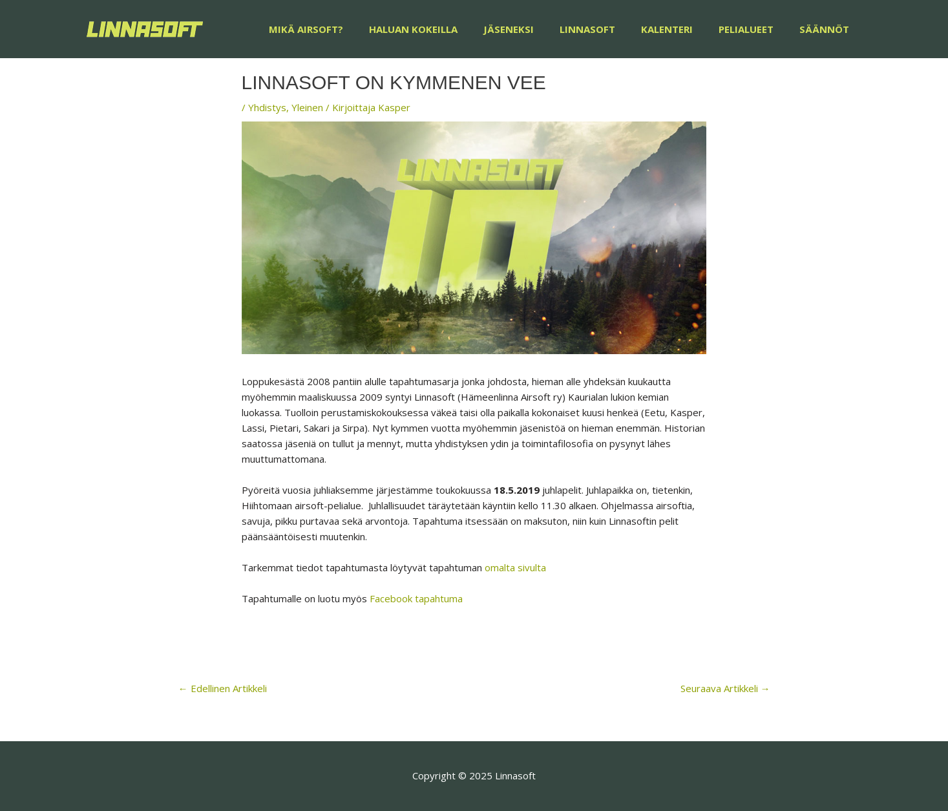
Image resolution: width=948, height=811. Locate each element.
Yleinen (307, 107)
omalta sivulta (515, 567)
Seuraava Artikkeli (725, 688)
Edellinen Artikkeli (222, 688)
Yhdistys (267, 107)
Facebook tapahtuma (416, 598)
